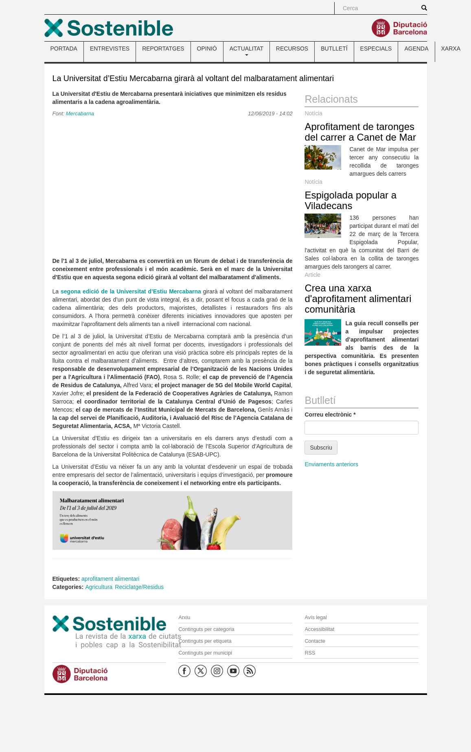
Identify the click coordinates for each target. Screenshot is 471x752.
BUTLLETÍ (334, 48)
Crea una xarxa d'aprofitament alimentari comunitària (358, 298)
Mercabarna (80, 113)
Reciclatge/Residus (139, 587)
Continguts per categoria (206, 629)
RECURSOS (292, 48)
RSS (310, 653)
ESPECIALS (376, 48)
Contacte (315, 641)
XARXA (450, 48)
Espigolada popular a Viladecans (351, 200)
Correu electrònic (330, 414)
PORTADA (63, 48)
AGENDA (416, 48)
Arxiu (184, 617)
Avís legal (315, 617)
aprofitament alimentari (110, 579)
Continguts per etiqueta (204, 641)
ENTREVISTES (109, 48)
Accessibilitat (319, 629)
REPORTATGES (163, 48)
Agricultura (98, 587)
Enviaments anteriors (331, 464)
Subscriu (321, 447)
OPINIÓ (207, 48)
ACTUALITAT (246, 50)
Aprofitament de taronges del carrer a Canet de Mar (360, 132)
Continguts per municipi (205, 653)
